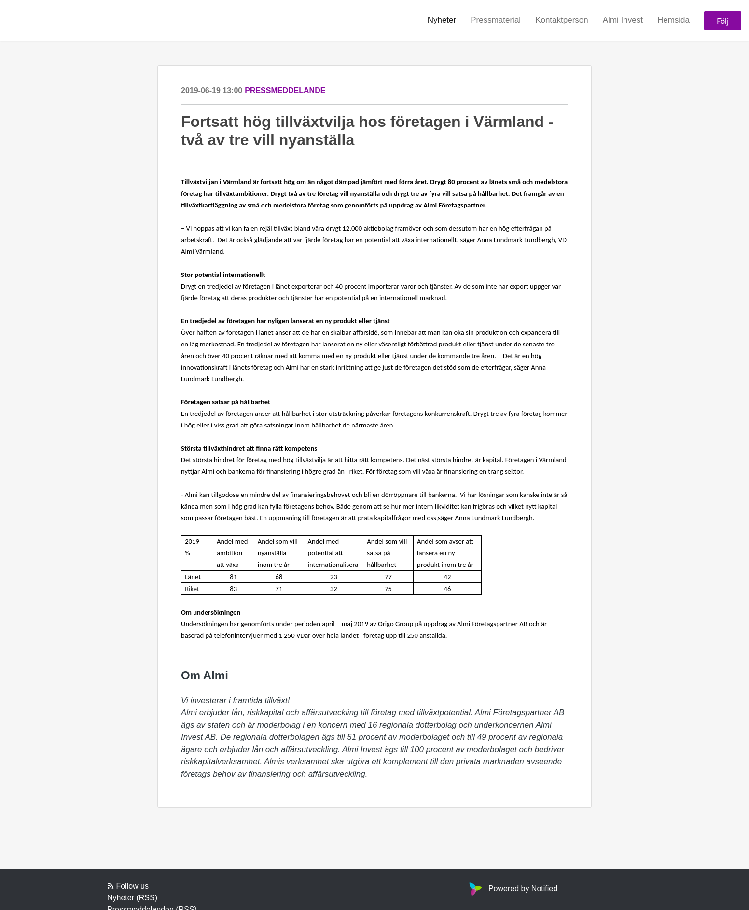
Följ (723, 20)
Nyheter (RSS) (132, 898)
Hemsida (673, 20)
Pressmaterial (496, 20)
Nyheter (442, 20)
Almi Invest (623, 20)
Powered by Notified (512, 888)
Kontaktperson (561, 20)
